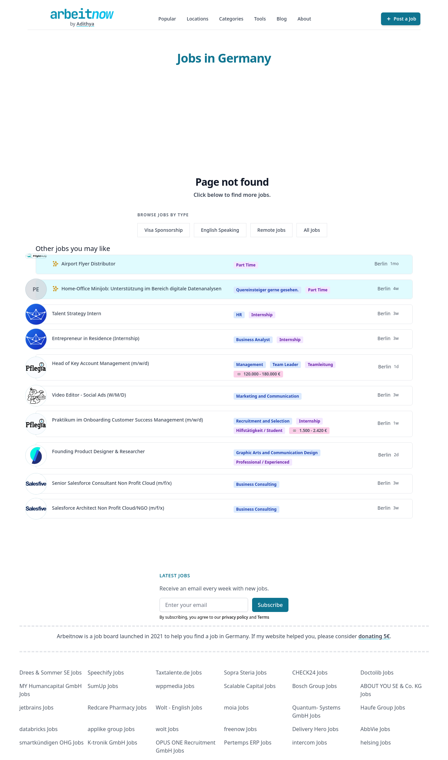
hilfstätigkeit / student (259, 430)
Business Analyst (253, 339)
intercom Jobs (309, 742)
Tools (260, 18)
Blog (282, 18)
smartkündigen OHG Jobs (52, 742)
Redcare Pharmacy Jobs (117, 707)
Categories (231, 18)
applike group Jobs (111, 729)
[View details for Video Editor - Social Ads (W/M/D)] (36, 395)
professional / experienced (262, 462)
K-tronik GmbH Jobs (112, 742)
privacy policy (235, 617)
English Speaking (220, 230)
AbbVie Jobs (375, 729)
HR (239, 315)
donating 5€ (374, 636)
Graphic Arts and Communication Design (277, 453)
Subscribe (270, 605)
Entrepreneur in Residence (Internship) (95, 338)
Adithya (85, 24)
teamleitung (320, 364)
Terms (263, 617)
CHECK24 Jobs (310, 672)
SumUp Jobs (103, 686)
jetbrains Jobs (37, 707)
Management (249, 364)
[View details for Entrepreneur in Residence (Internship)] (36, 339)
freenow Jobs (240, 729)
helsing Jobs (375, 742)
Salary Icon (239, 374)
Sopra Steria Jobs (245, 672)
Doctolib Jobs (376, 672)
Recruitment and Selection (263, 421)
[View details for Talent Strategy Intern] (36, 314)
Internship (262, 315)
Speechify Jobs (106, 672)
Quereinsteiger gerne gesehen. (267, 290)
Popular (167, 18)
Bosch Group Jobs (314, 686)
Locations (197, 18)
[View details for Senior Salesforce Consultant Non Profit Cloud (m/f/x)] (36, 484)
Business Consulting (256, 484)
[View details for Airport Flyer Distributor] (36, 264)
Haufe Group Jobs (382, 707)
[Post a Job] (400, 18)
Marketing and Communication (267, 396)
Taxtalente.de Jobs (179, 672)
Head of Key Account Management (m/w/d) (100, 363)
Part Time (246, 265)
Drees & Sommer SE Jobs (51, 672)
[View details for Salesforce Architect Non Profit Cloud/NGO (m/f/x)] (36, 508)
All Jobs (312, 230)
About (304, 18)
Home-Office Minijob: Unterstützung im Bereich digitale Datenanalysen (141, 288)
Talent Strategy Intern (76, 313)
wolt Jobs (167, 729)
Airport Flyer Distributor (88, 263)
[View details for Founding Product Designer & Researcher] (36, 455)
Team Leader (285, 364)
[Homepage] (82, 13)
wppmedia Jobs (175, 686)
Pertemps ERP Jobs (248, 742)
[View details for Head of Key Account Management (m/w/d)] (36, 367)
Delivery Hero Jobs (315, 729)
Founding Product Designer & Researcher (98, 451)
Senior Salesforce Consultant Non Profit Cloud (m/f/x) (112, 483)
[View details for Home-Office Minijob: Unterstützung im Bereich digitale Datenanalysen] (36, 289)
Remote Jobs (271, 230)
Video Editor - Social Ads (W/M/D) (89, 395)
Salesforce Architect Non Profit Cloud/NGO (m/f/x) (108, 508)
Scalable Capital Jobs (250, 686)
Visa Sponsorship (163, 230)
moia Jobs (236, 707)
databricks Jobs (39, 729)
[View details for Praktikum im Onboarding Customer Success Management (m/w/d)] (36, 424)
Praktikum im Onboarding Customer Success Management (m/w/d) (127, 420)
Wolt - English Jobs (179, 707)
